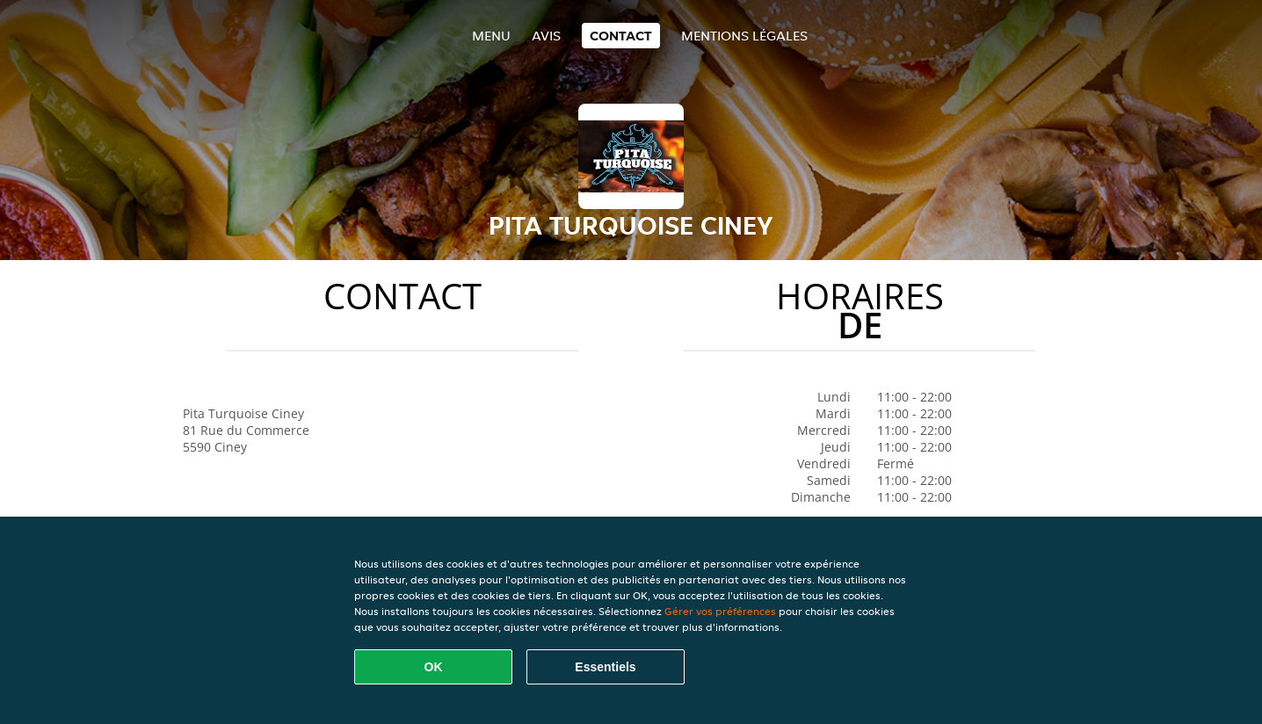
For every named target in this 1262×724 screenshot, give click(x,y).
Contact (621, 35)
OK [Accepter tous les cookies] (433, 667)
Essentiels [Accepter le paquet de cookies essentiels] (605, 667)
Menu (491, 35)
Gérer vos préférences (720, 611)
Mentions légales (744, 35)
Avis (546, 35)
